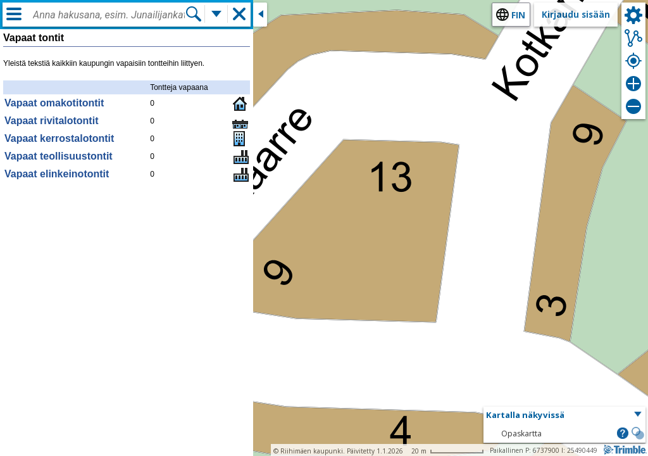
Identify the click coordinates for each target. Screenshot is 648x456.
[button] (564, 415)
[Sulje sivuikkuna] (260, 15)
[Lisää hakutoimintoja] (216, 14)
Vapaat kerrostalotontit (59, 138)
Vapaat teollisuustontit (58, 156)
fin (518, 15)
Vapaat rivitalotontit (51, 120)
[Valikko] (14, 14)
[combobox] (109, 15)
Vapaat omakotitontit (54, 103)
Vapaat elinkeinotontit (56, 173)
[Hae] (194, 14)
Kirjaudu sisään (576, 14)
